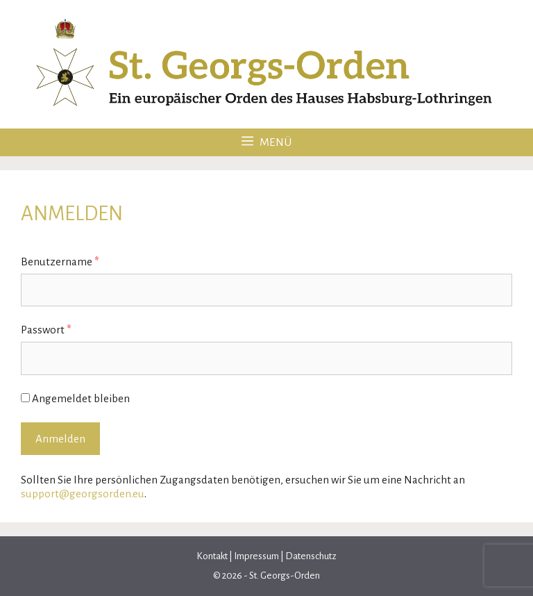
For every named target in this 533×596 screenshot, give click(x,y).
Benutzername (60, 261)
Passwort (46, 330)
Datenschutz (310, 556)
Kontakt (212, 556)
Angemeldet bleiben (75, 398)
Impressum (256, 556)
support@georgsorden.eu (82, 493)
